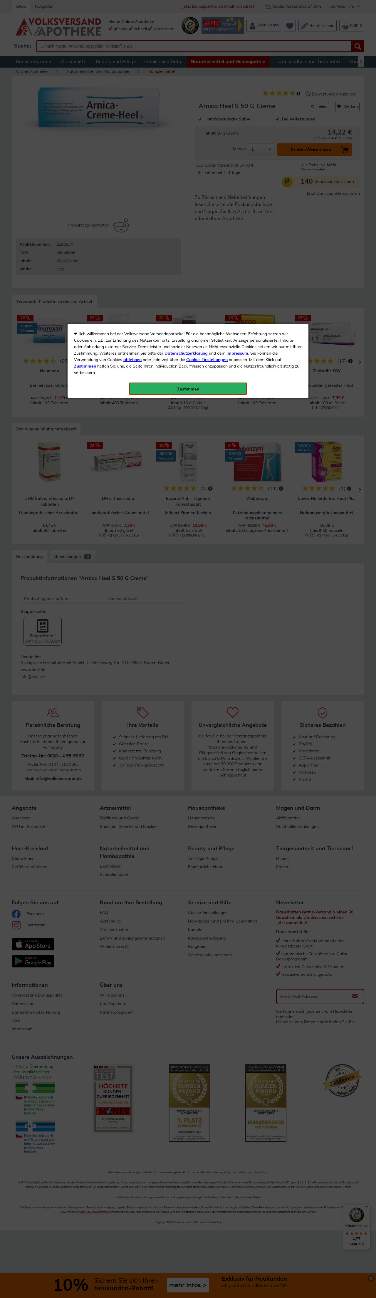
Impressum (237, 132)
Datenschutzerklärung (186, 132)
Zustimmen (85, 145)
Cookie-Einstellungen (207, 138)
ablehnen (132, 138)
